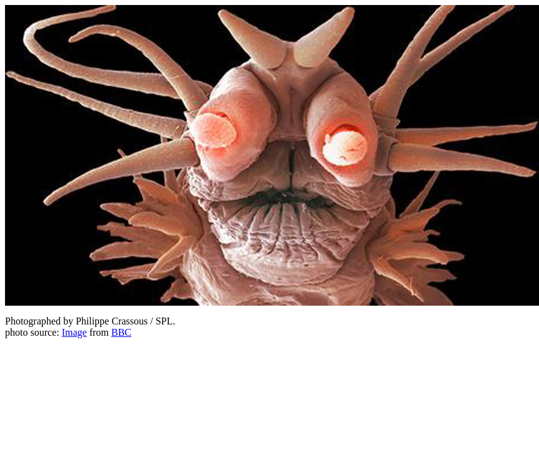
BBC (121, 332)
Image (74, 332)
